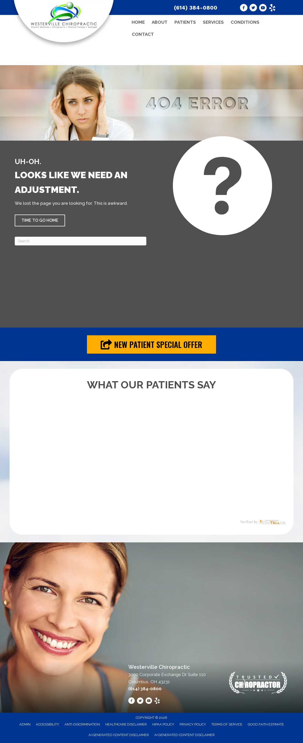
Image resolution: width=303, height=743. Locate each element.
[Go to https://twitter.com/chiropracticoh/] (253, 8)
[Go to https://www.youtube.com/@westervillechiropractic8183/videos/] (263, 8)
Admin (24, 724)
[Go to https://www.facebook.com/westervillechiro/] (244, 8)
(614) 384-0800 (195, 7)
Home (138, 22)
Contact (143, 34)
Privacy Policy (193, 724)
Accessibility (47, 724)
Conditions (245, 22)
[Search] (80, 241)
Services (213, 22)
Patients (185, 22)
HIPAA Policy (163, 724)
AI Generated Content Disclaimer (119, 735)
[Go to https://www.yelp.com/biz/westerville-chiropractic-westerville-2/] (272, 8)
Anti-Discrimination (82, 724)
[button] (40, 220)
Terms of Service (226, 724)
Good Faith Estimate (266, 724)
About (160, 22)
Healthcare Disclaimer (126, 724)
